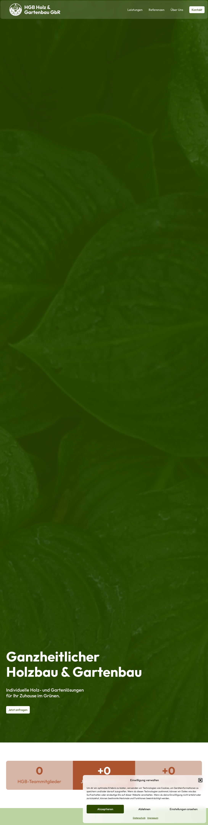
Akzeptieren (105, 809)
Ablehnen (144, 809)
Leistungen (135, 10)
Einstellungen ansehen (184, 809)
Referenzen (156, 10)
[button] (200, 780)
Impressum (152, 817)
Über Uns (177, 10)
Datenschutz (139, 817)
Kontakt (197, 10)
